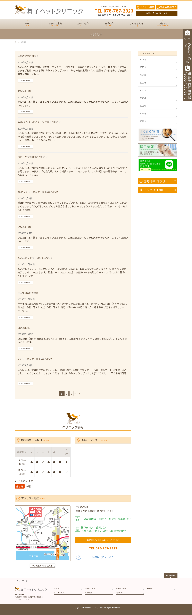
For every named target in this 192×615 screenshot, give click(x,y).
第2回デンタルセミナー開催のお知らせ (38, 191)
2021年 (143, 98)
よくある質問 (59, 592)
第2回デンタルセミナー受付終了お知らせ (39, 122)
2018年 (143, 121)
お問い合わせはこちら (157, 13)
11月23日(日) (24, 327)
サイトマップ (22, 581)
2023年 (143, 82)
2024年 (143, 74)
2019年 (143, 113)
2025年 (143, 67)
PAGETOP (170, 575)
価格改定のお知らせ (28, 56)
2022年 (143, 90)
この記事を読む (25, 80)
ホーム (56, 588)
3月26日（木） (25, 91)
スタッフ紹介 (121, 588)
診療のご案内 (90, 588)
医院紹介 (150, 588)
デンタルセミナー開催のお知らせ (35, 358)
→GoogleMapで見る (42, 565)
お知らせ (119, 592)
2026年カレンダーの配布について (35, 257)
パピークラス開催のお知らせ (33, 157)
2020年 (143, 105)
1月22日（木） (25, 226)
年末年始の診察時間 (28, 292)
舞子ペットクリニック (95, 608)
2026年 (143, 59)
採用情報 (88, 592)
